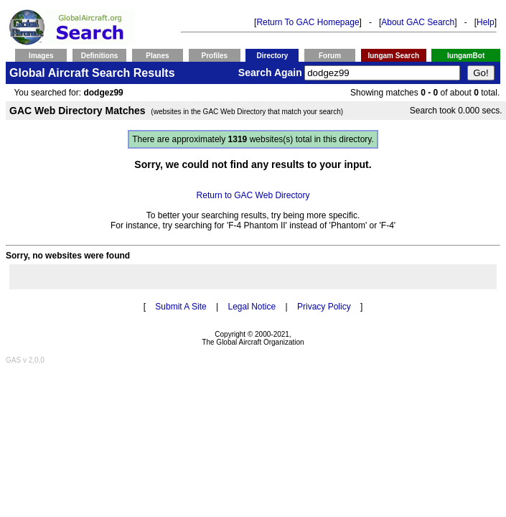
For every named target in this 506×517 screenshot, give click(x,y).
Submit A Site (180, 307)
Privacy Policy (324, 307)
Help (486, 22)
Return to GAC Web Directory (253, 195)
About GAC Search (417, 22)
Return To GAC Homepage (307, 22)
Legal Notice (252, 307)
